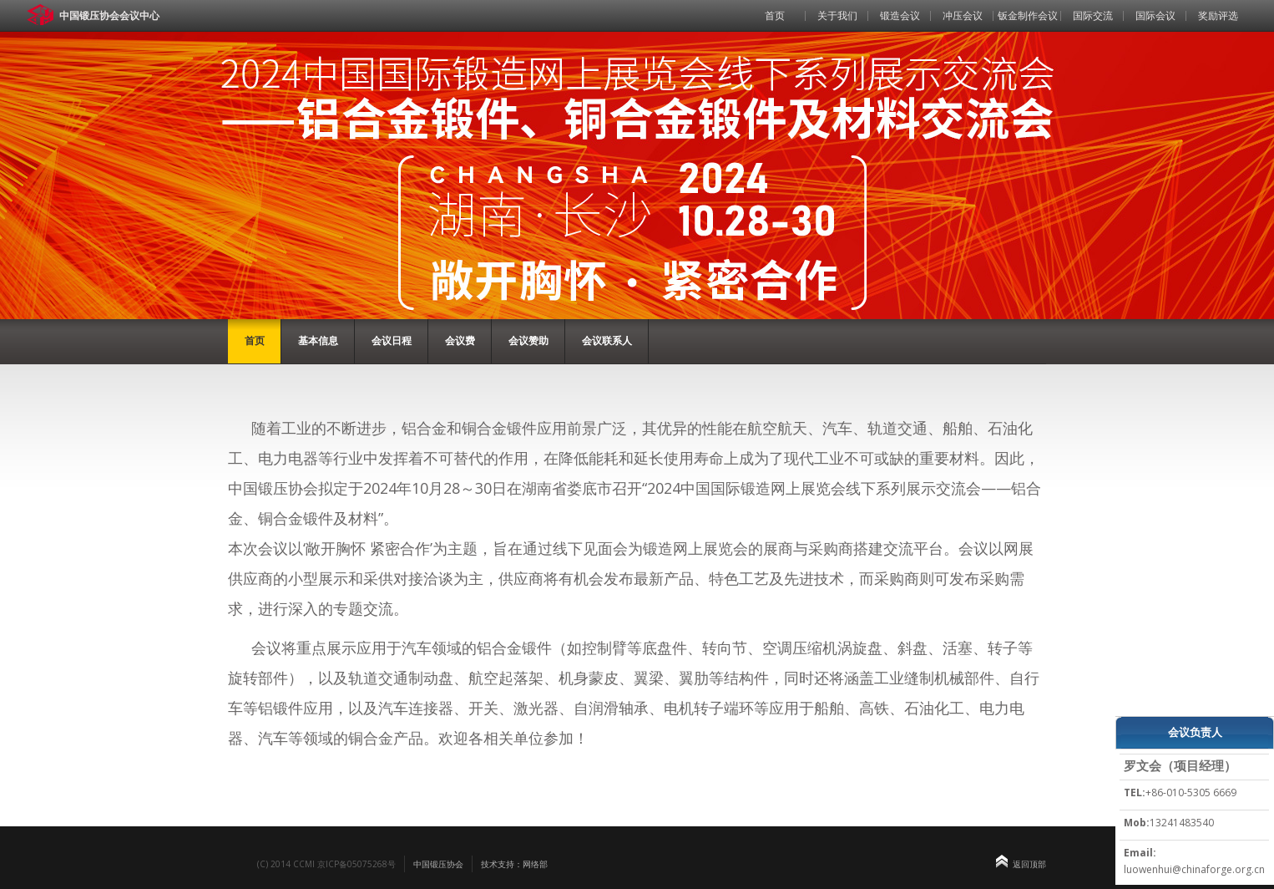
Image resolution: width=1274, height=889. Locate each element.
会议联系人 (607, 340)
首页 (775, 15)
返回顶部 (1029, 864)
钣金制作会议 (1028, 15)
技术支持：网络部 (514, 864)
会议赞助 (528, 340)
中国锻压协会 (438, 864)
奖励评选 (1218, 15)
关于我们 (837, 15)
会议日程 (392, 340)
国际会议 (1155, 15)
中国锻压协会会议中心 (109, 15)
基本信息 (318, 340)
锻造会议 (900, 15)
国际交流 (1093, 15)
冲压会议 (963, 15)
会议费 (460, 340)
